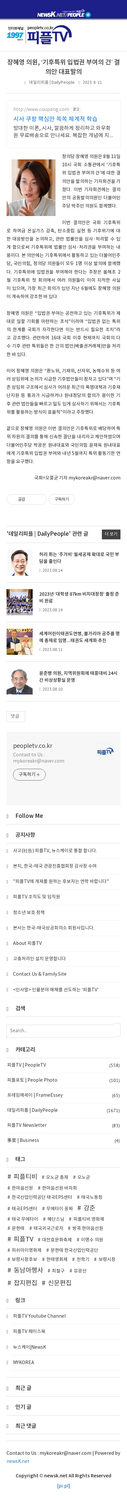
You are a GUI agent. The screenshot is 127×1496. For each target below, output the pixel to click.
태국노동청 (92, 1197)
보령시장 (107, 1259)
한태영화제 (57, 1259)
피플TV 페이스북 (29, 1331)
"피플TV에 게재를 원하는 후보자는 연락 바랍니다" (61, 881)
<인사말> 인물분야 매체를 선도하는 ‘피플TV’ (56, 990)
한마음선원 (22, 1188)
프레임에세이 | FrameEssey (63, 1095)
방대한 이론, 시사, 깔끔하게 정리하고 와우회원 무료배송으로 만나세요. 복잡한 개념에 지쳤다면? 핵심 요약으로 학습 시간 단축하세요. (62, 132)
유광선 (80, 1271)
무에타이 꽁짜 (59, 1209)
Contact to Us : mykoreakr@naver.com (38, 758)
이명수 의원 (92, 1240)
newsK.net (18, 1461)
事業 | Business (63, 1141)
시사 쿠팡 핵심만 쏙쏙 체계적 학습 (55, 119)
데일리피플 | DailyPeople (52, 82)
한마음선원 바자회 (59, 1188)
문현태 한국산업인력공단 (74, 1250)
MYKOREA (23, 1362)
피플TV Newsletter (63, 1126)
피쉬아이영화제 (26, 1250)
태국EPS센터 (24, 1209)
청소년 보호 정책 (29, 912)
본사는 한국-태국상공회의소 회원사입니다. (53, 928)
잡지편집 (25, 1283)
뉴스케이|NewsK (29, 1347)
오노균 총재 (57, 1177)
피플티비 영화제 (88, 1219)
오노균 (83, 1177)
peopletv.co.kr (32, 746)
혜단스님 (55, 1219)
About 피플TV (27, 943)
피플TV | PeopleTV (63, 1065)
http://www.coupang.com (41, 109)
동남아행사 (28, 1270)
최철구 (58, 1271)
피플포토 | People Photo (63, 1080)
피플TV (23, 1239)
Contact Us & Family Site (40, 974)
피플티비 (25, 1177)
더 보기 (111, 534)
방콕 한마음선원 (87, 1228)
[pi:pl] (63, 1486)
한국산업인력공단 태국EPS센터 (42, 1197)
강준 (89, 1208)
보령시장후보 (24, 1259)
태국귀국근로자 (48, 1228)
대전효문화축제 (57, 1240)
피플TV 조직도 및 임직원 (36, 897)
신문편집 (59, 1283)
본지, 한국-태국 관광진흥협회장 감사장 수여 (55, 866)
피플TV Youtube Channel (39, 1316)
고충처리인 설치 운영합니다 (39, 959)
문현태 (18, 1228)
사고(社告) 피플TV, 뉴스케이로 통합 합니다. (55, 851)
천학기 (83, 1259)
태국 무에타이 (25, 1219)
